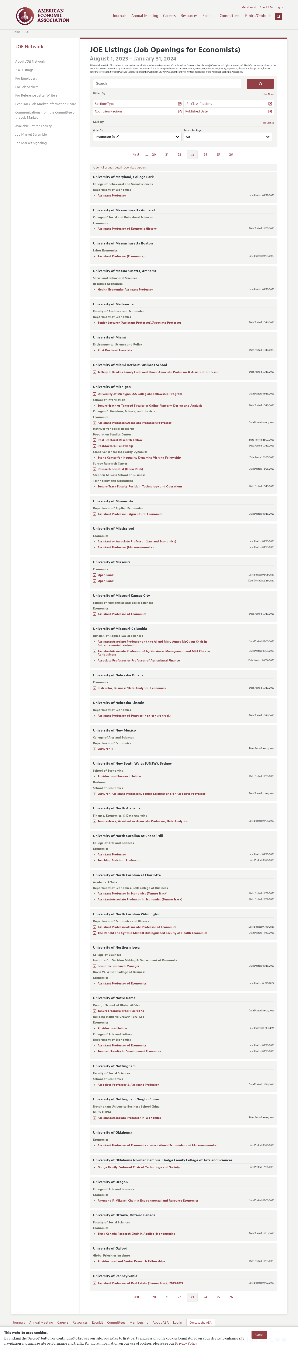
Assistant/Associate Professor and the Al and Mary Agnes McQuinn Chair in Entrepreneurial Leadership (152, 643)
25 (218, 154)
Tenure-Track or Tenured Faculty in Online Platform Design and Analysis (150, 405)
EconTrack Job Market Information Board (45, 104)
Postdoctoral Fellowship (115, 446)
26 (231, 154)
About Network (30, 61)
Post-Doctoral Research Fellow (120, 440)
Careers (169, 15)
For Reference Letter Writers (36, 95)
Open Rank (106, 575)
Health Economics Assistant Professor (125, 289)
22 (179, 154)
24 (205, 154)
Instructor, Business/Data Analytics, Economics (132, 688)
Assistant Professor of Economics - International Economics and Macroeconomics (157, 1145)
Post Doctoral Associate (115, 350)
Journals (119, 15)
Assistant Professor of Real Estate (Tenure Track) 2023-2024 (140, 1283)
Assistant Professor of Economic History (127, 228)
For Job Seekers (26, 87)
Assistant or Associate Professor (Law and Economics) (137, 541)
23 (192, 155)
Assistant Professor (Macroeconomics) (126, 547)
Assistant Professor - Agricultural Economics (130, 514)
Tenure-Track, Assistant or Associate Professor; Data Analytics (143, 821)
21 (166, 154)
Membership (249, 7)
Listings (24, 70)
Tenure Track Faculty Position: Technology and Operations (140, 486)
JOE (27, 32)
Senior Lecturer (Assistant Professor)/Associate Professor (139, 322)
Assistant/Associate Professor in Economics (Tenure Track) (140, 899)
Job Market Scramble (31, 134)
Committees (230, 15)
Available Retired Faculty (33, 126)
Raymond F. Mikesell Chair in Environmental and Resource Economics (148, 1200)
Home (16, 32)
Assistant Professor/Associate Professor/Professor (134, 423)
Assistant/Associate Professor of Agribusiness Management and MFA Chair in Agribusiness (154, 653)
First (136, 154)
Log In (279, 7)
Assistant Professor (112, 195)
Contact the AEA (201, 1322)
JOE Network (30, 46)
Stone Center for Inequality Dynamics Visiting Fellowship (139, 457)
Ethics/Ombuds (258, 15)
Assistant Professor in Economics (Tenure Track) (132, 893)
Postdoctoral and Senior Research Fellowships (131, 1261)
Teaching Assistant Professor (119, 860)
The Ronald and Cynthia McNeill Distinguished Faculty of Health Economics (152, 933)
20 (154, 154)
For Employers (26, 78)
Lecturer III (105, 749)
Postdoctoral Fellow (112, 1028)
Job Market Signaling (31, 143)
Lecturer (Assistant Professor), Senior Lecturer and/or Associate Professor (151, 794)
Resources (189, 15)
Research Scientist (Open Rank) (120, 469)
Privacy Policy (186, 1343)
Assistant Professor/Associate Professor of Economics (137, 927)
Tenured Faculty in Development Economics (129, 1051)
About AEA (266, 7)
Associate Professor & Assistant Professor (128, 1085)
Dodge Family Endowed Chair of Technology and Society (139, 1167)
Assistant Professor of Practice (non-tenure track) (134, 716)
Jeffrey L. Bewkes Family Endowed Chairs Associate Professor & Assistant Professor (159, 372)
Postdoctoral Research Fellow (119, 776)
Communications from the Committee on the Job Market (45, 115)
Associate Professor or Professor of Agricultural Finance (139, 660)
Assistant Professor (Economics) (121, 256)
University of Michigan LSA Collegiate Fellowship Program (140, 394)
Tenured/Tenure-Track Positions (121, 1011)
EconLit (208, 15)
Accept (259, 1335)
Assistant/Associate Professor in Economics (129, 1118)
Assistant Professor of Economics (122, 614)
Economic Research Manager (118, 966)
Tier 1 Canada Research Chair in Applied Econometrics (136, 1234)
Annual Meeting (144, 15)
